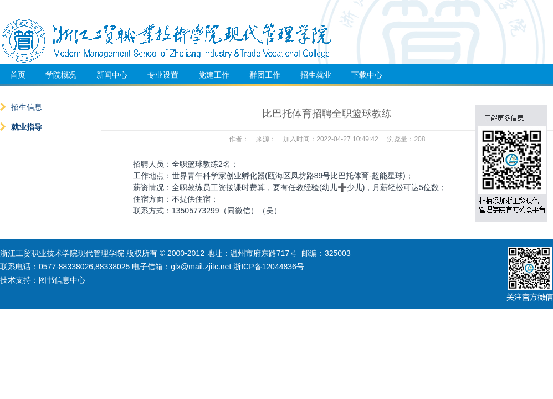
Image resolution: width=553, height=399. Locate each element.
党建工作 (213, 74)
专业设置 (162, 74)
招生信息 (21, 107)
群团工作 (264, 74)
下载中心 (366, 74)
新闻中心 (111, 74)
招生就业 (315, 74)
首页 (17, 74)
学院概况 (60, 74)
